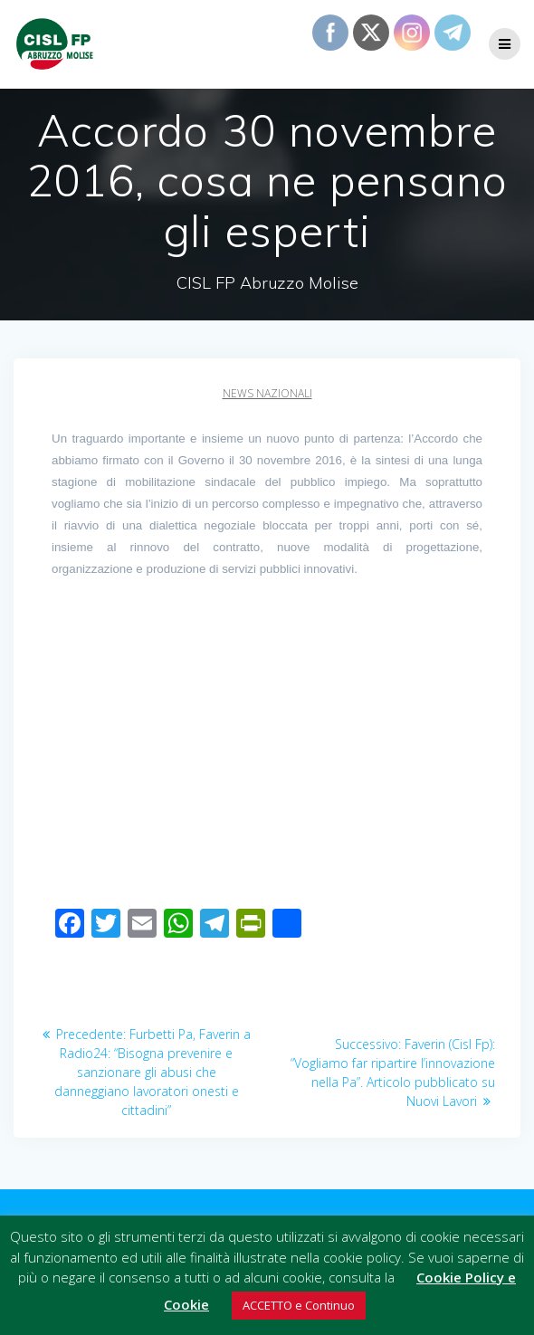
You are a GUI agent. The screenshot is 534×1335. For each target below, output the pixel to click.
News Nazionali (267, 393)
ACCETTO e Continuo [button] (299, 1305)
